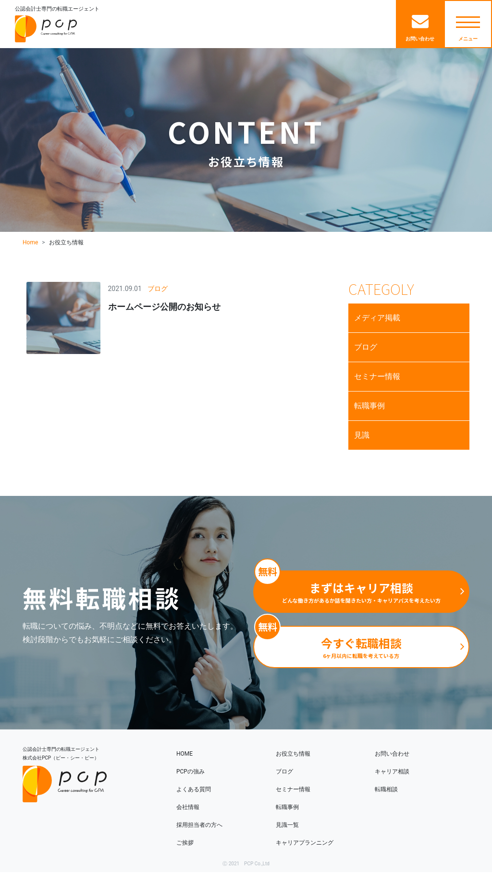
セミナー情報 (377, 376)
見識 (361, 435)
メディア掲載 (377, 317)
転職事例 (369, 405)
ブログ (365, 347)
